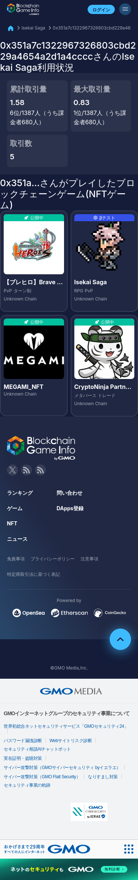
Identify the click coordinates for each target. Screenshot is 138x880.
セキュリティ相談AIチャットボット (37, 749)
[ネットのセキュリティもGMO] (69, 869)
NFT (12, 523)
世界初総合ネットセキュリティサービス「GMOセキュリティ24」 (66, 726)
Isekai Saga (33, 28)
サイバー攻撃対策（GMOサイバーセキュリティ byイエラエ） (62, 767)
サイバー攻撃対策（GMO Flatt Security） (42, 776)
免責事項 (16, 558)
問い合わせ (69, 493)
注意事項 (89, 558)
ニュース (17, 539)
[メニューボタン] (125, 9)
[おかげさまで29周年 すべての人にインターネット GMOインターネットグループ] (47, 849)
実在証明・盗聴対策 (23, 758)
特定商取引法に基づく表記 (33, 574)
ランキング (20, 493)
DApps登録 (70, 508)
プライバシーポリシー (53, 558)
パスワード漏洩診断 (23, 740)
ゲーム (14, 508)
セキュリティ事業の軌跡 (27, 785)
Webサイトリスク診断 (71, 740)
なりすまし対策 (103, 776)
